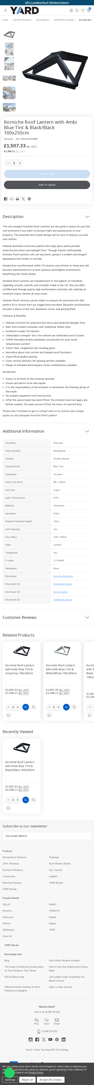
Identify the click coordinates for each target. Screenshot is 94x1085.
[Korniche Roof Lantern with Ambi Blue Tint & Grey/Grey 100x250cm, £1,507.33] (22, 651)
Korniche (7, 910)
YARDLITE (54, 910)
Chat (46, 1021)
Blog (6, 960)
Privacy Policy (36, 1072)
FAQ (36, 1021)
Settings (10, 1080)
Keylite (52, 917)
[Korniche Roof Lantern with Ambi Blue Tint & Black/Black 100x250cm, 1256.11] (22, 747)
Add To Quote (47, 185)
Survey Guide (60, 592)
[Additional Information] (47, 431)
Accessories (9, 876)
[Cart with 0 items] (88, 10)
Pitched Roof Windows (15, 857)
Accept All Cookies (51, 1080)
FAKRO (52, 904)
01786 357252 (52, 1012)
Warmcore (8, 917)
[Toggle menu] (5, 10)
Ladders (53, 876)
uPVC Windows (11, 863)
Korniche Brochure (63, 576)
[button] (9, 1072)
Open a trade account (60, 987)
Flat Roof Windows (13, 870)
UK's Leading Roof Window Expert (47, 2)
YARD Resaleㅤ (10, 889)
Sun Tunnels (55, 870)
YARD (52, 929)
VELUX (6, 904)
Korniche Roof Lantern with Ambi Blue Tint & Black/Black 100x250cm (20, 766)
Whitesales (9, 929)
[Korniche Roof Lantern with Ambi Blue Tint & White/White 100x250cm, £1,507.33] (62, 651)
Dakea (52, 923)
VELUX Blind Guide (14, 977)
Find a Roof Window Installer (64, 960)
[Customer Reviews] (47, 617)
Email (57, 1021)
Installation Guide (63, 584)
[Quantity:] (13, 800)
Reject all (27, 1080)
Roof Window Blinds (60, 863)
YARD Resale (56, 882)
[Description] (47, 216)
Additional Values (63, 599)
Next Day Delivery (12, 882)
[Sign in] (71, 10)
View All (7, 936)
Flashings (54, 857)
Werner (7, 923)
